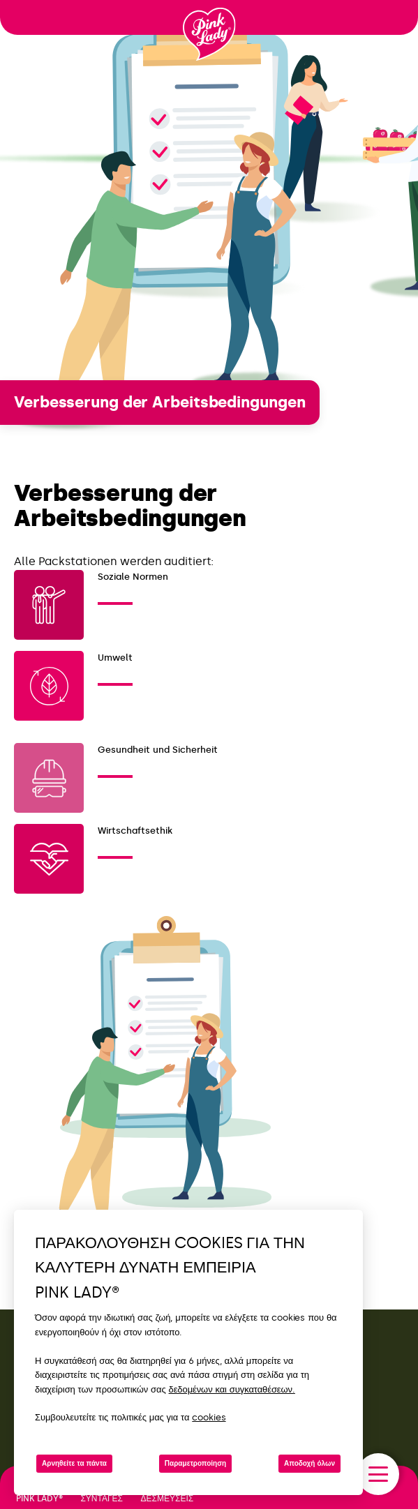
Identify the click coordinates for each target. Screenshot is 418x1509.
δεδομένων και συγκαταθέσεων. (232, 1389)
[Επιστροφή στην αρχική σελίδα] (209, 34)
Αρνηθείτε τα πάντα (74, 1463)
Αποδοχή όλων (309, 1463)
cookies (208, 1417)
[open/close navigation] (378, 1474)
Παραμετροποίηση (195, 1463)
